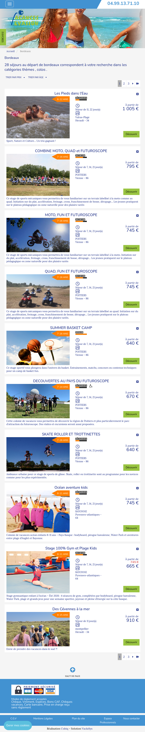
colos (41, 69)
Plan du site (78, 718)
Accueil (10, 51)
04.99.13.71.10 (123, 3)
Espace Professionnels (108, 720)
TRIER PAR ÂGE (35, 77)
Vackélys (87, 728)
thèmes (28, 69)
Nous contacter (131, 718)
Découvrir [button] (131, 134)
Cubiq (64, 728)
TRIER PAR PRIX (14, 77)
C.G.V (14, 718)
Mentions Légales (43, 718)
